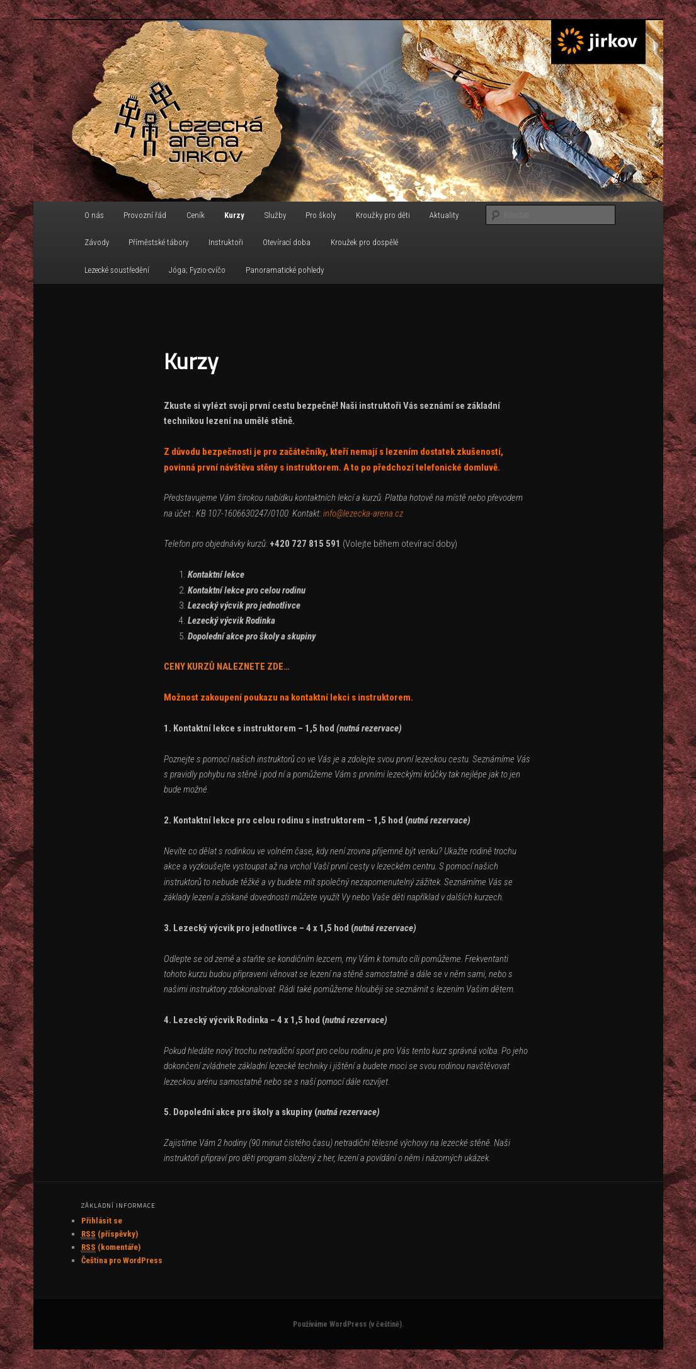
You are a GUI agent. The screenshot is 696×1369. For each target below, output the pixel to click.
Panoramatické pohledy (285, 270)
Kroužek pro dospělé (364, 242)
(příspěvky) (109, 1234)
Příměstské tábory (158, 242)
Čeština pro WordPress (122, 1260)
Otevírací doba (287, 242)
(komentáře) (110, 1247)
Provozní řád (144, 215)
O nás (94, 215)
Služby (275, 215)
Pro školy (320, 215)
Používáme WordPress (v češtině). (348, 1324)
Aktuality (444, 215)
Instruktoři (225, 242)
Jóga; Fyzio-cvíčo (197, 270)
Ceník (195, 215)
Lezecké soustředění (116, 270)
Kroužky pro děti (383, 215)
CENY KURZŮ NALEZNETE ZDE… (227, 666)
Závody (96, 242)
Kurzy (234, 215)
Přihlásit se (101, 1220)
